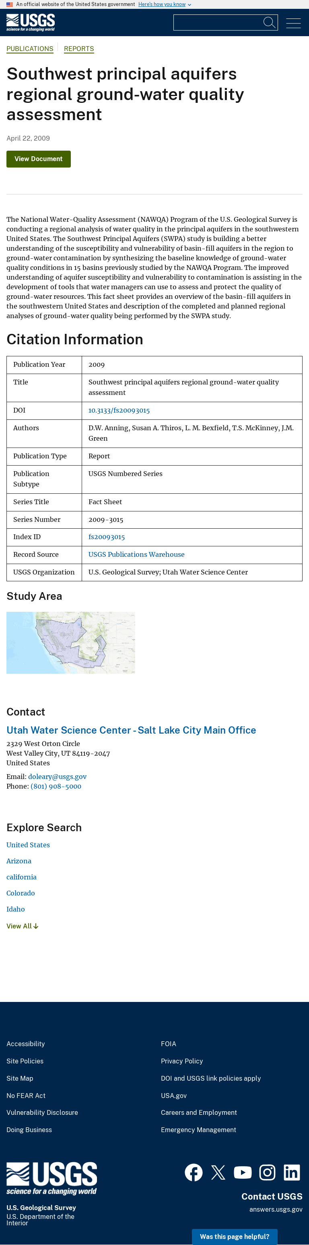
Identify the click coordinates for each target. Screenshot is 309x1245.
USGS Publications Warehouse (137, 554)
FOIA (168, 1044)
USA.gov (174, 1096)
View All (22, 926)
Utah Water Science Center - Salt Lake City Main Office (131, 730)
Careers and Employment (199, 1112)
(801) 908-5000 (56, 786)
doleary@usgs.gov (57, 777)
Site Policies (24, 1061)
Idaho (15, 909)
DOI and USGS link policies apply (211, 1078)
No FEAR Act (25, 1096)
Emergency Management (198, 1130)
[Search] (270, 22)
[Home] (30, 29)
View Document (38, 159)
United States (28, 845)
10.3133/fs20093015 (119, 410)
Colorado (20, 893)
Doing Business (29, 1130)
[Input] (225, 22)
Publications (30, 49)
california (21, 877)
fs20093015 (107, 537)
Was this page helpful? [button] (235, 1237)
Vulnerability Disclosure (42, 1112)
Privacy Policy (182, 1061)
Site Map (19, 1078)
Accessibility (25, 1044)
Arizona (18, 861)
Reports (79, 49)
